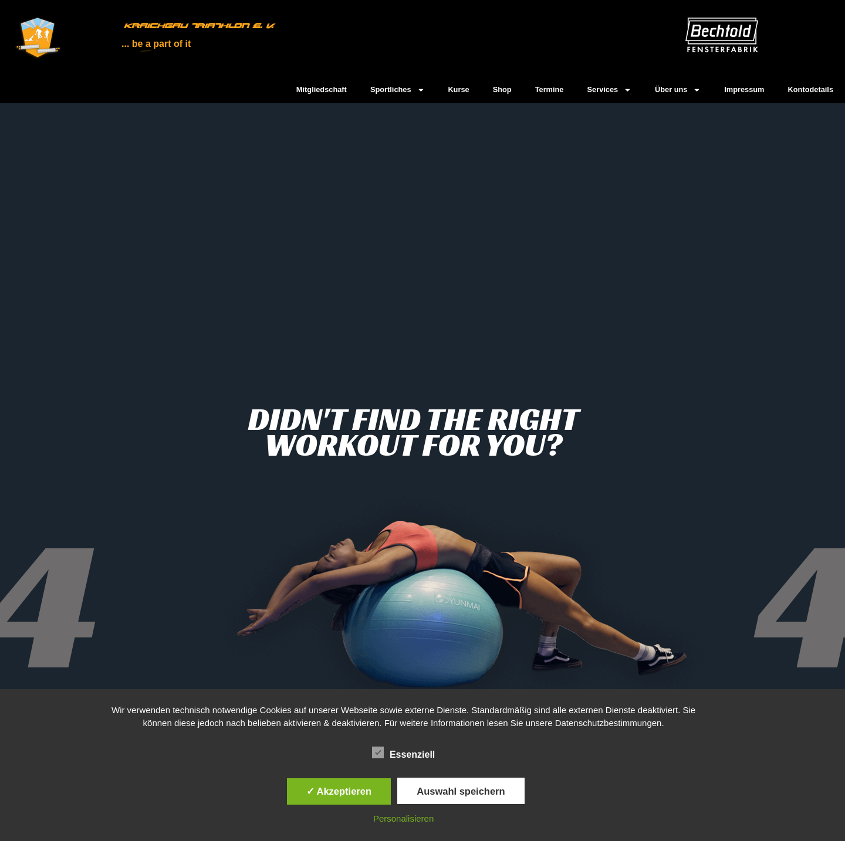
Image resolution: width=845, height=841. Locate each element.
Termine (549, 89)
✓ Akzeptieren (339, 791)
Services (609, 90)
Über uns (678, 90)
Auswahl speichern (461, 791)
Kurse (458, 89)
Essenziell (403, 753)
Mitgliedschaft (321, 89)
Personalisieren (403, 818)
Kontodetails (811, 89)
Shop (502, 89)
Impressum (744, 89)
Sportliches (397, 90)
